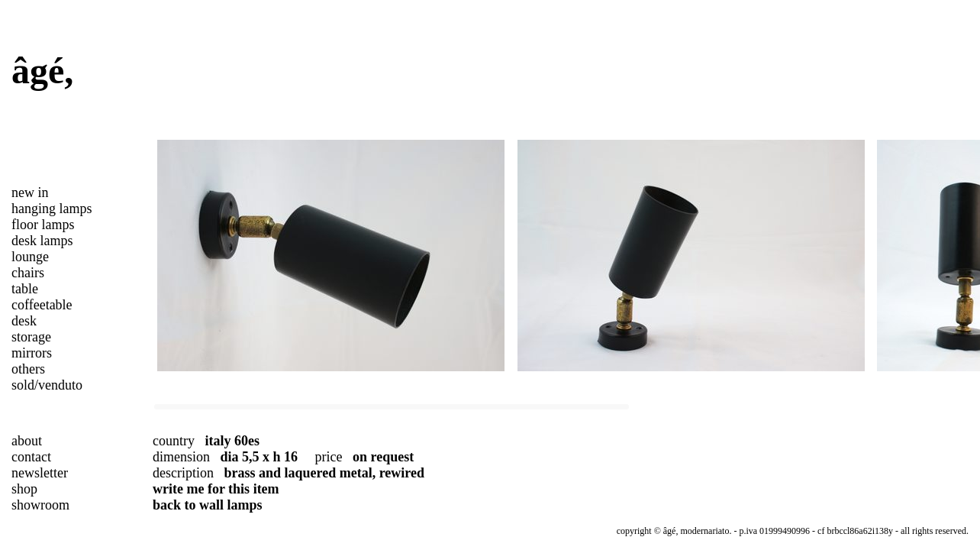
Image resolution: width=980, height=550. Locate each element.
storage (31, 337)
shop (24, 489)
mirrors (31, 353)
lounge (30, 256)
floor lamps (43, 224)
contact (31, 456)
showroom (40, 505)
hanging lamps (51, 208)
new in (30, 192)
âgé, (42, 70)
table (24, 288)
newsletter (39, 472)
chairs (27, 272)
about (26, 440)
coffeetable (42, 304)
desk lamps (42, 240)
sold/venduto (46, 385)
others (28, 369)
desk (24, 320)
